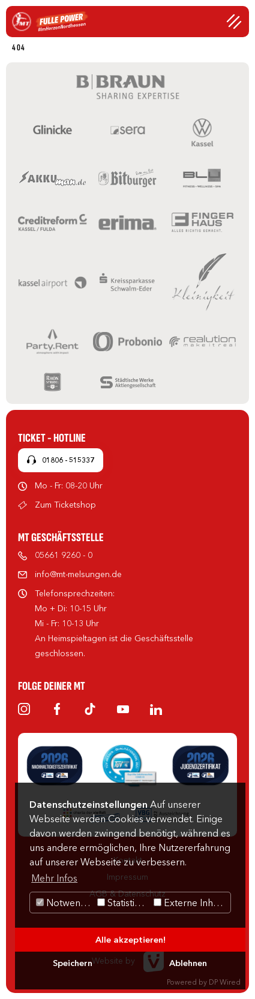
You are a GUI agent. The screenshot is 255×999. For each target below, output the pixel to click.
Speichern (72, 963)
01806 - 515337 (68, 459)
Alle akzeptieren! (130, 939)
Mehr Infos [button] (54, 878)
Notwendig (65, 903)
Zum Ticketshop (65, 504)
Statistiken (124, 903)
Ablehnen (188, 963)
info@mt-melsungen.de (78, 574)
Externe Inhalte (191, 903)
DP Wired (225, 981)
